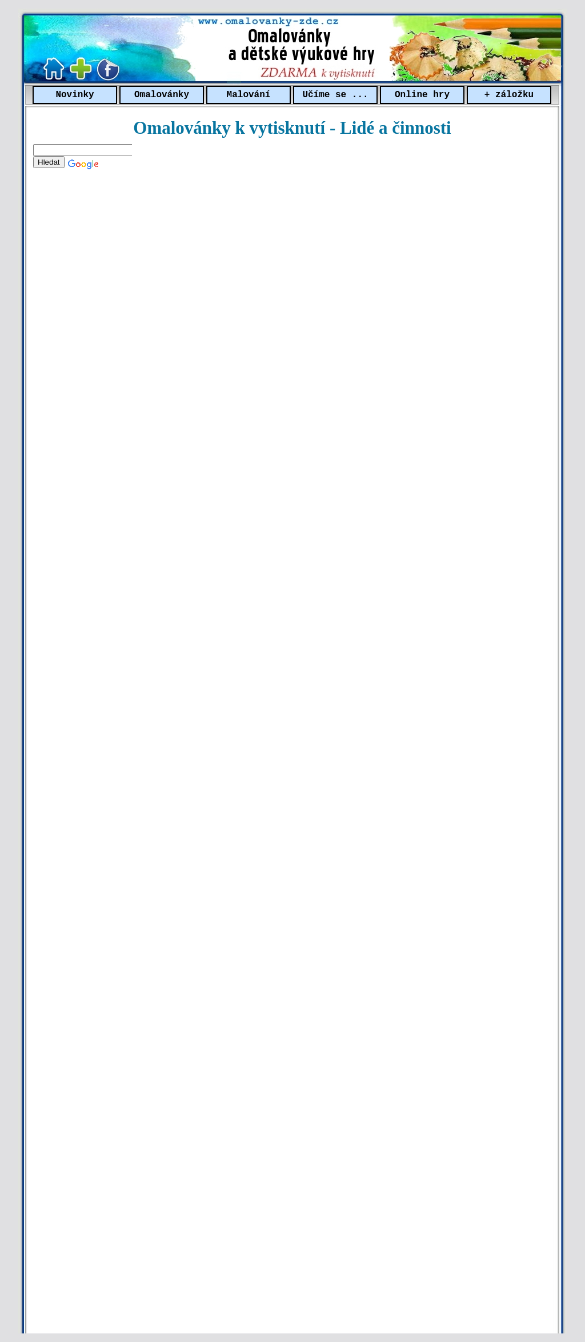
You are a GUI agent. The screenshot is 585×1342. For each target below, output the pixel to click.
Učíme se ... (335, 95)
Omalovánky (161, 95)
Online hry (422, 95)
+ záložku (509, 95)
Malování (249, 95)
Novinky (74, 95)
